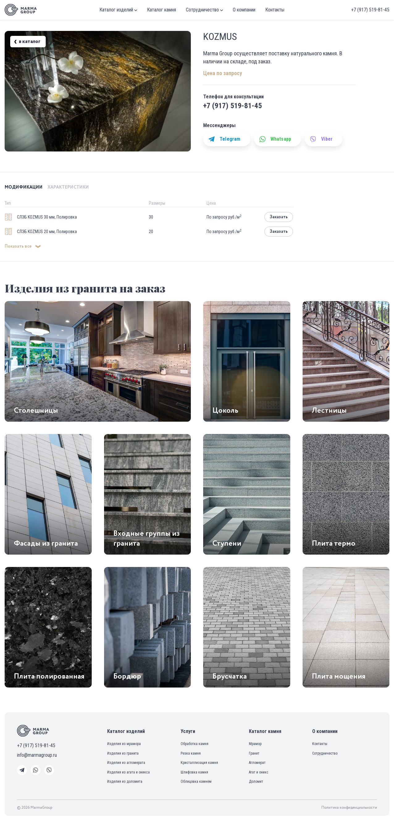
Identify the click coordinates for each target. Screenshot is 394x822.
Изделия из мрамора (124, 744)
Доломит (256, 781)
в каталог (27, 42)
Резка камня (191, 753)
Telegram (224, 139)
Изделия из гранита (123, 753)
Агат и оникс (258, 772)
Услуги (188, 731)
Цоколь (225, 410)
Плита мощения (339, 676)
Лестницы (329, 410)
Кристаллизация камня (199, 762)
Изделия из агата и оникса (128, 772)
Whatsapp (275, 139)
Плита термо (333, 543)
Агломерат (257, 762)
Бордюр (127, 676)
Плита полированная (49, 676)
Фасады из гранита (46, 543)
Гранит (254, 753)
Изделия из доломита (124, 781)
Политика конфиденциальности (349, 808)
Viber (321, 139)
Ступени (226, 543)
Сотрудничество (204, 10)
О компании (244, 10)
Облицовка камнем (196, 781)
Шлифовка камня (194, 772)
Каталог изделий (118, 10)
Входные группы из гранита (146, 538)
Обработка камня (194, 744)
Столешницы (36, 410)
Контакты (274, 10)
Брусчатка (229, 676)
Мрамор (255, 744)
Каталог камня (161, 10)
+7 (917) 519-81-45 (370, 10)
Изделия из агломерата (126, 762)
